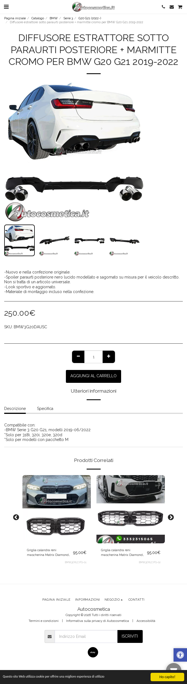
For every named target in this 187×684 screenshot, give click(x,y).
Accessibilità (146, 621)
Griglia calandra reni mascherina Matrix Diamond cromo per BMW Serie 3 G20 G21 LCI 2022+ (122, 552)
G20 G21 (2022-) (90, 18)
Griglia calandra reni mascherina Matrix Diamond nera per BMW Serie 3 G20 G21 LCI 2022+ (49, 552)
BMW (54, 18)
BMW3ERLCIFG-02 (149, 562)
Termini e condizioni (44, 621)
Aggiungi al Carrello (93, 376)
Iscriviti (130, 636)
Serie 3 (68, 18)
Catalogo (37, 18)
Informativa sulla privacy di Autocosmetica (97, 621)
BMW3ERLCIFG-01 (75, 562)
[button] (6, 6)
